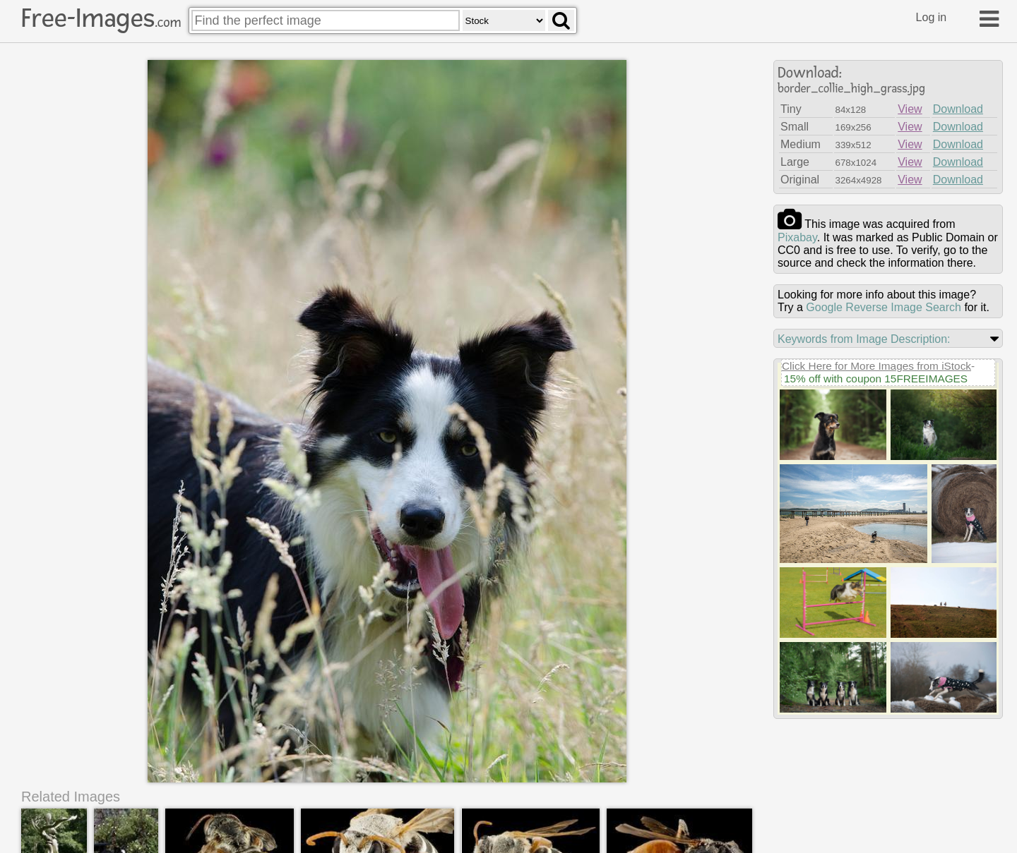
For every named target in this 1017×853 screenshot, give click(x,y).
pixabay (797, 237)
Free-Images (101, 18)
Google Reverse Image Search (883, 307)
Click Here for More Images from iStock (876, 366)
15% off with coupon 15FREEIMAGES (876, 379)
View (910, 109)
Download (958, 109)
